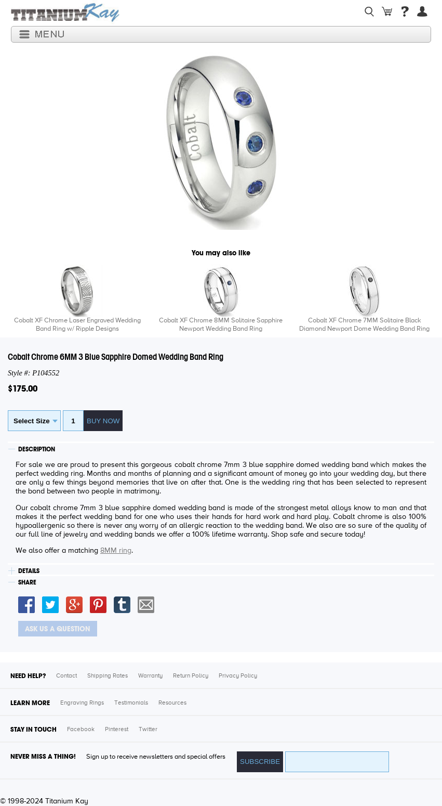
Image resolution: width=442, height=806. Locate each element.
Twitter (148, 729)
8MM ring (115, 550)
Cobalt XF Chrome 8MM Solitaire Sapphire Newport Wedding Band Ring (221, 324)
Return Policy (190, 676)
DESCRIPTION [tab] (36, 449)
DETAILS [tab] (28, 571)
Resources (172, 703)
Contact (66, 676)
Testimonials (131, 703)
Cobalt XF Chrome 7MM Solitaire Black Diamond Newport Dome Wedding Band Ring (364, 324)
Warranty (150, 676)
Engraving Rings (82, 703)
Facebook (81, 729)
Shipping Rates (107, 676)
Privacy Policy (238, 676)
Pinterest (116, 729)
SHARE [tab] (27, 582)
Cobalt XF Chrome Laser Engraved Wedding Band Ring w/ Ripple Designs (77, 324)
